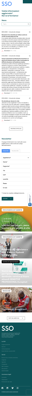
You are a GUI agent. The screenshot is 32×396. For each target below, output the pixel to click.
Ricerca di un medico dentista (10, 357)
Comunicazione (6, 348)
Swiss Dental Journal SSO (8, 351)
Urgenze (4, 359)
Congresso (4, 364)
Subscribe (6, 151)
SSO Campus (5, 366)
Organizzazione (6, 344)
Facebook (2, 388)
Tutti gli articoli (13, 318)
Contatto (4, 377)
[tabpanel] (16, 178)
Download (10, 50)
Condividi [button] (29, 32)
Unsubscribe (15, 151)
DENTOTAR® (5, 370)
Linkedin (7, 388)
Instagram (17, 388)
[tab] (6, 151)
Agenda (4, 362)
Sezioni (4, 346)
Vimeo (12, 388)
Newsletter (5, 368)
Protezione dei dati (7, 381)
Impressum (4, 379)
